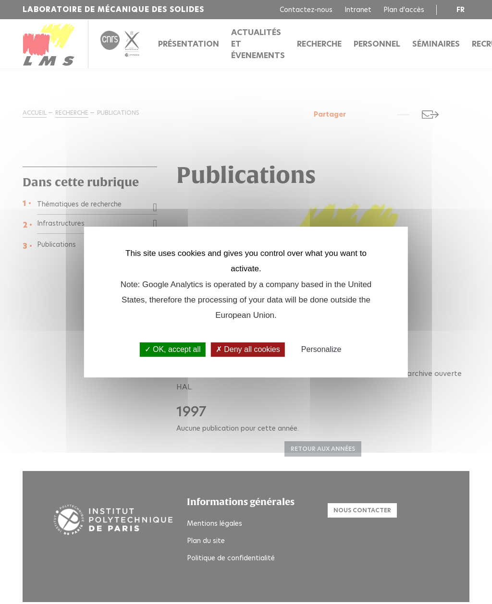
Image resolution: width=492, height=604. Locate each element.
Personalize (321, 350)
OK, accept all (173, 350)
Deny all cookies (248, 350)
